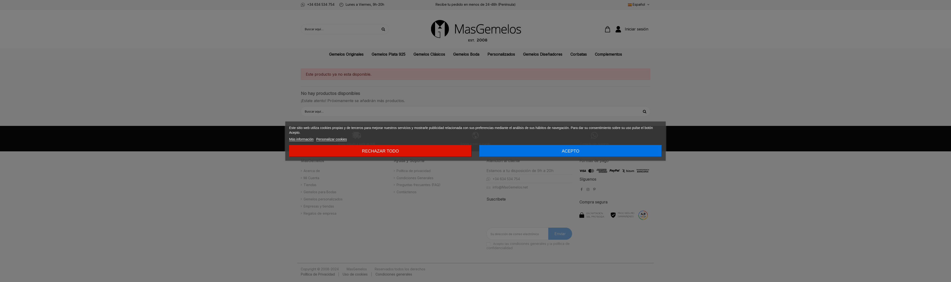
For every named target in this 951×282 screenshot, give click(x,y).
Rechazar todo (380, 150)
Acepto (570, 150)
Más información (301, 139)
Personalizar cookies (331, 139)
